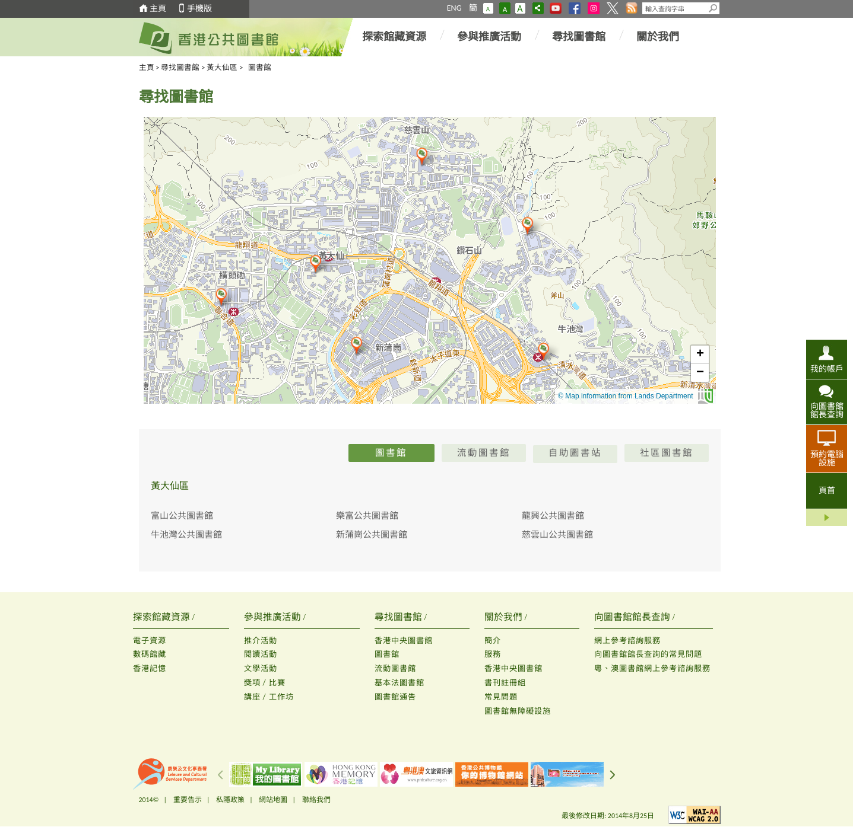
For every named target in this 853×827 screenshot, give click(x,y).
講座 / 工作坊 (269, 697)
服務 (492, 654)
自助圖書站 (575, 453)
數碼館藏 (149, 654)
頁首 (827, 491)
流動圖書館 (395, 668)
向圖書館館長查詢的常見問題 (648, 654)
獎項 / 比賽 (265, 683)
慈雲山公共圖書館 (557, 534)
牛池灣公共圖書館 (186, 534)
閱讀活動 (260, 654)
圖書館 (387, 654)
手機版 (199, 9)
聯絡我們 (316, 800)
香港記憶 (149, 668)
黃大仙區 (222, 67)
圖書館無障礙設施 (517, 711)
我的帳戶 (827, 368)
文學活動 (260, 668)
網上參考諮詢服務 (627, 641)
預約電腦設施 (827, 458)
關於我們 (657, 36)
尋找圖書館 (578, 36)
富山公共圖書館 (182, 515)
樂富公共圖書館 (367, 515)
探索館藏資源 (394, 36)
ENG (454, 8)
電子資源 (149, 641)
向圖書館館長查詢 (827, 410)
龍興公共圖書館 (553, 515)
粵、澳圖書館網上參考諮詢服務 (652, 668)
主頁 (158, 9)
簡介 (492, 641)
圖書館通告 (395, 697)
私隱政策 (230, 800)
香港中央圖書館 (404, 641)
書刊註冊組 (505, 683)
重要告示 (187, 800)
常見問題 (501, 697)
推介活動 (260, 641)
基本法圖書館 (399, 683)
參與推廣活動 (489, 36)
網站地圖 (273, 800)
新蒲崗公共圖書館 (371, 534)
